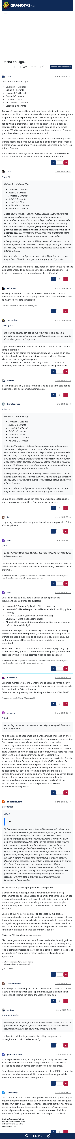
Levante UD (7, 67)
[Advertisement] (37, 38)
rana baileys (12, 1092)
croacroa (11, 713)
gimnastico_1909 (14, 1054)
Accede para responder (61, 66)
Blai (8, 517)
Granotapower (13, 404)
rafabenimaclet (14, 983)
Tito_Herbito (12, 320)
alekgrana (11, 288)
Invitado (10, 380)
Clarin (9, 76)
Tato (9, 171)
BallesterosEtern (14, 801)
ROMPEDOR (12, 677)
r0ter (9, 540)
